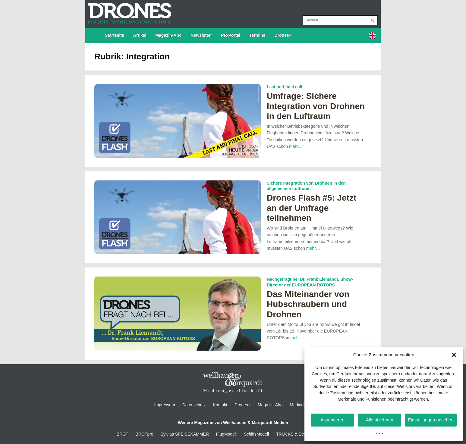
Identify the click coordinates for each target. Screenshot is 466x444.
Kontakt (220, 404)
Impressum (164, 404)
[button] (454, 355)
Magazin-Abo (168, 35)
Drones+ (283, 35)
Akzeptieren (332, 419)
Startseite (114, 35)
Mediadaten (301, 404)
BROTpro (144, 434)
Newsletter (201, 35)
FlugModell (226, 434)
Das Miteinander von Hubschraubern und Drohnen (308, 304)
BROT (122, 434)
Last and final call (284, 86)
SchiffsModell (256, 434)
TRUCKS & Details (293, 434)
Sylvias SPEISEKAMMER (185, 434)
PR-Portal (230, 35)
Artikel (139, 35)
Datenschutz (194, 404)
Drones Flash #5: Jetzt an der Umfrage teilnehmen (311, 208)
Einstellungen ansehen (431, 419)
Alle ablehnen (379, 419)
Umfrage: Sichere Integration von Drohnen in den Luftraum (316, 106)
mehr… (296, 146)
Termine (257, 35)
